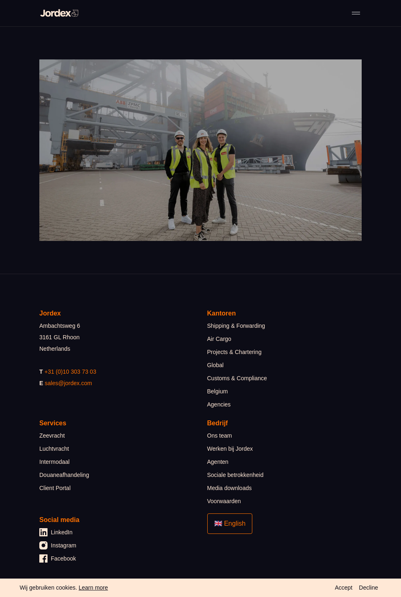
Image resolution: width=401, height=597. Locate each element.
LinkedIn (55, 532)
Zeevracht (52, 435)
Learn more (93, 587)
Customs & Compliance (237, 378)
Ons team (219, 435)
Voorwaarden (224, 501)
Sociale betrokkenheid (235, 475)
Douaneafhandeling (64, 475)
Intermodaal (54, 462)
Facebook (57, 558)
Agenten (218, 462)
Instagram (57, 545)
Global (215, 365)
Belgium (217, 391)
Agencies (219, 404)
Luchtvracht (54, 448)
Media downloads (229, 488)
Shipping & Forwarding (236, 325)
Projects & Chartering (234, 352)
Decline (368, 587)
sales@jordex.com (68, 383)
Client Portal (54, 488)
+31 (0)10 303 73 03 (70, 371)
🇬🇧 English (230, 523)
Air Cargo (219, 339)
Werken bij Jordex (230, 448)
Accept (343, 587)
